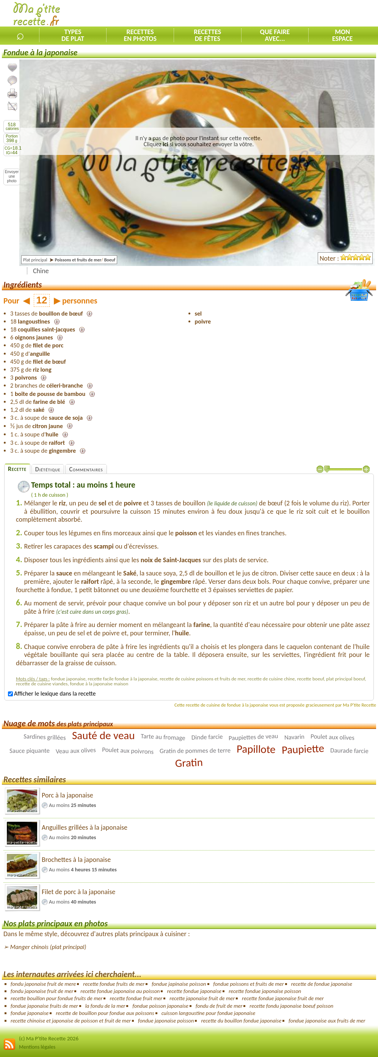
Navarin (294, 736)
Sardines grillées (45, 737)
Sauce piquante (29, 750)
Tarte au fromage (163, 737)
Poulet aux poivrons (128, 751)
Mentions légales (37, 1047)
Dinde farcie (207, 736)
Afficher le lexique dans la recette (52, 693)
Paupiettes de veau (253, 737)
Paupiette (303, 749)
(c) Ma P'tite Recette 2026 (48, 1038)
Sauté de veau (103, 735)
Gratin (189, 762)
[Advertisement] (289, 13)
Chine (41, 271)
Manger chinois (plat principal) (48, 947)
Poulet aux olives (332, 737)
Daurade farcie (349, 750)
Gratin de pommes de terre (195, 750)
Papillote (256, 749)
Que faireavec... (275, 35)
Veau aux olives (76, 750)
